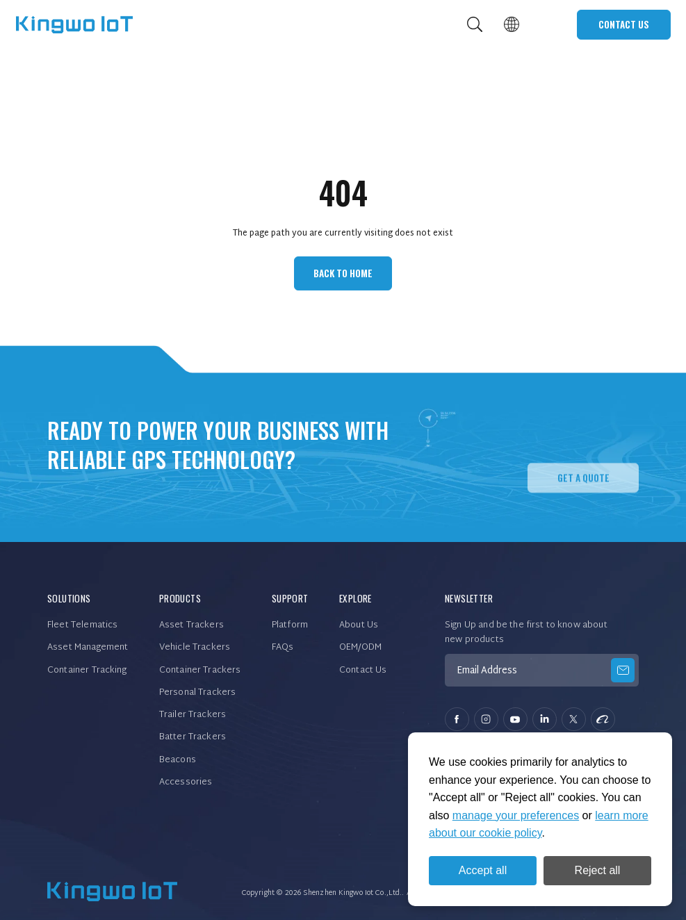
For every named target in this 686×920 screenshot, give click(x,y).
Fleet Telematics (82, 625)
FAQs (283, 647)
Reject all (598, 870)
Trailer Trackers (192, 715)
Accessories (186, 782)
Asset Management (87, 647)
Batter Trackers (192, 737)
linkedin (544, 719)
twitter (574, 719)
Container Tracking (86, 670)
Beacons (177, 760)
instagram (486, 719)
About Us (358, 625)
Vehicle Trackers (194, 647)
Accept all (483, 870)
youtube (515, 719)
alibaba (603, 719)
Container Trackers (200, 670)
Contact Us (623, 24)
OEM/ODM (360, 647)
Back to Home (343, 273)
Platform (290, 625)
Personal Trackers (197, 692)
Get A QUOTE (583, 503)
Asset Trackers (191, 625)
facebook (457, 719)
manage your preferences (515, 815)
